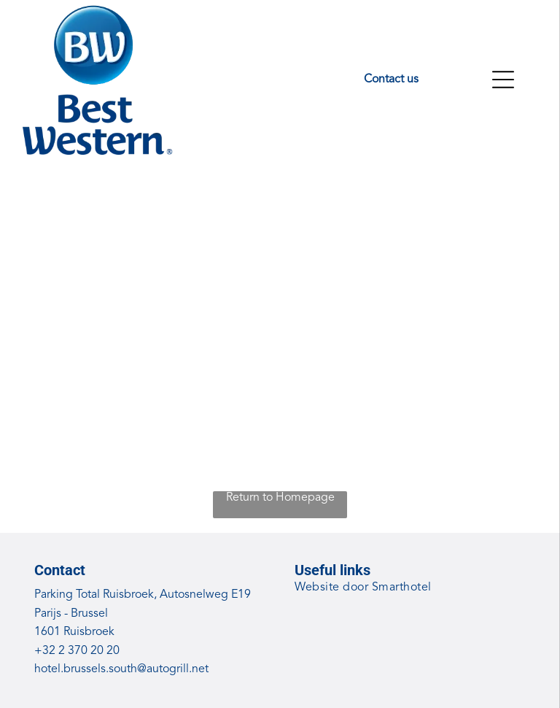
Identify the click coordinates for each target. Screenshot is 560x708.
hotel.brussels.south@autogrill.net (121, 669)
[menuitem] (410, 588)
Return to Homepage (280, 498)
